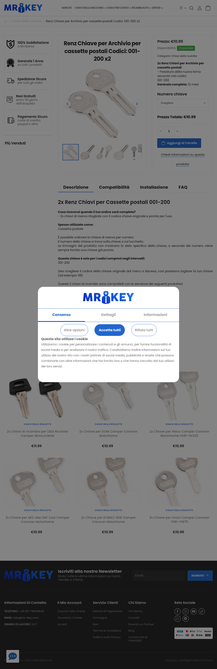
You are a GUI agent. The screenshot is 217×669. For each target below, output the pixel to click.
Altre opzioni (74, 330)
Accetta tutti (110, 330)
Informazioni (155, 314)
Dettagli (108, 314)
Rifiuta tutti (144, 330)
